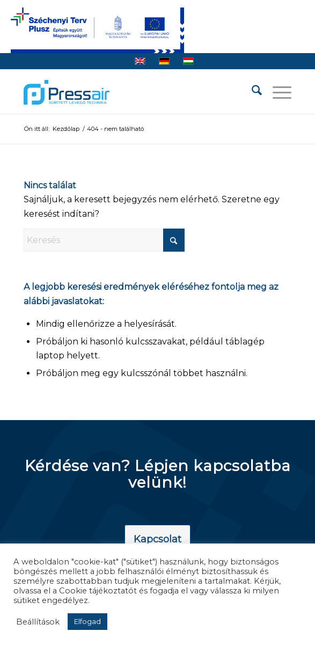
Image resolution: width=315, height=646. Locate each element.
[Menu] (276, 92)
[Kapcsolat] (157, 540)
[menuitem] (251, 92)
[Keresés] (251, 92)
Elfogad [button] (87, 621)
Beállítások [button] (38, 622)
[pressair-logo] (66, 92)
